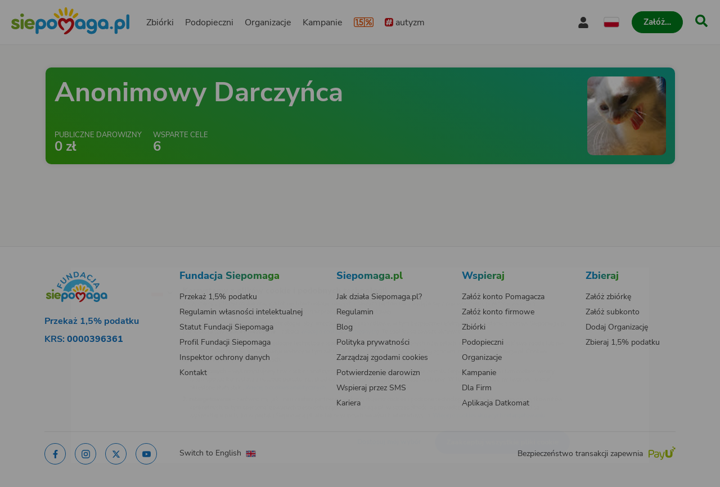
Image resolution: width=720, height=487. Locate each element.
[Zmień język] (113, 275)
